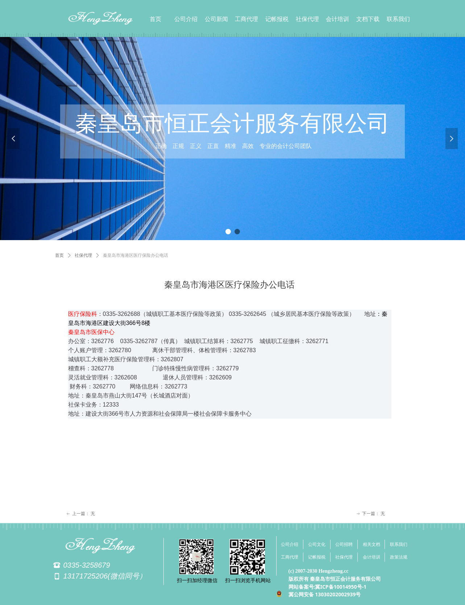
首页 (59, 255)
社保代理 (83, 255)
